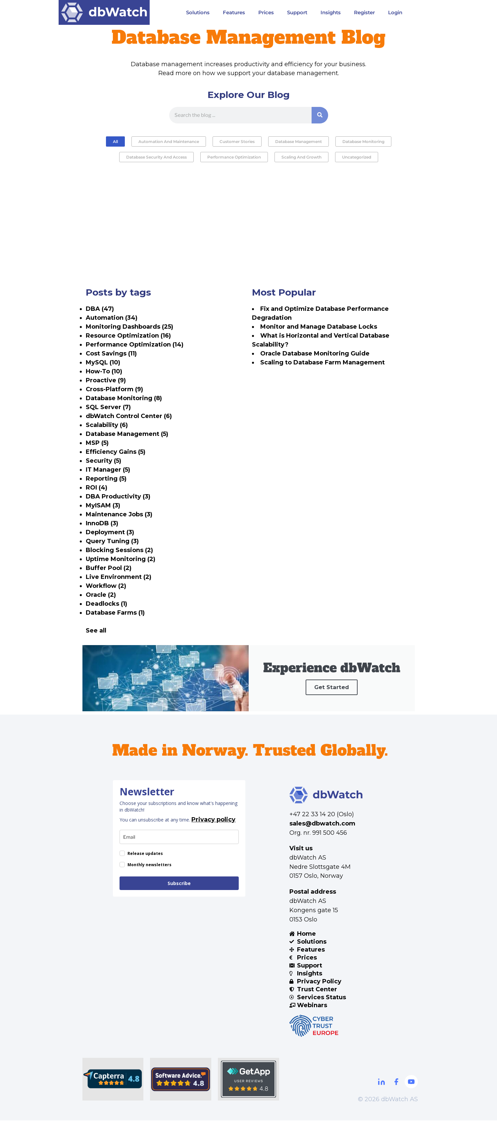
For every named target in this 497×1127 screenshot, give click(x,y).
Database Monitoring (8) (124, 398)
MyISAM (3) (103, 505)
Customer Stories (237, 141)
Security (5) (103, 460)
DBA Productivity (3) (118, 496)
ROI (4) (96, 487)
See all (96, 630)
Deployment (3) (110, 532)
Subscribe (179, 890)
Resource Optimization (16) (128, 335)
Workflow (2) (106, 585)
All (115, 141)
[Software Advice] (180, 1085)
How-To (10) (104, 371)
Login (395, 12)
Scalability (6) (107, 425)
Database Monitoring (363, 141)
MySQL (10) (103, 362)
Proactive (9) (106, 380)
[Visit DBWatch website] (104, 12)
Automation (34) (111, 317)
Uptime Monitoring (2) (120, 559)
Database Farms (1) (115, 612)
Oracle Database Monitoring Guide (315, 353)
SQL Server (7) (108, 407)
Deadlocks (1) (106, 603)
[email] (179, 843)
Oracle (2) (101, 594)
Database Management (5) (127, 434)
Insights (331, 12)
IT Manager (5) (108, 469)
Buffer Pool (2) (108, 568)
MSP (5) (97, 442)
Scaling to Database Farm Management (322, 362)
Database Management (298, 141)
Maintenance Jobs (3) (119, 514)
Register (364, 12)
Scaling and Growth (301, 157)
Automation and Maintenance (168, 141)
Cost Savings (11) (111, 353)
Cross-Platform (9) (114, 389)
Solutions (198, 12)
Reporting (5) (106, 478)
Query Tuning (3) (112, 541)
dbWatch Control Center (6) (129, 416)
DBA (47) (100, 308)
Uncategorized (356, 157)
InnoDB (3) (102, 523)
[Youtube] (411, 1088)
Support (297, 12)
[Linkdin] (381, 1088)
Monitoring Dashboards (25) (129, 326)
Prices (266, 12)
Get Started (331, 698)
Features (234, 12)
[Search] (320, 115)
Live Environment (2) (118, 577)
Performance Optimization (234, 157)
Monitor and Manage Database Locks (318, 326)
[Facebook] (396, 1088)
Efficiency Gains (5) (115, 451)
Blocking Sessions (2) (119, 550)
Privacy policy (213, 826)
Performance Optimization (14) (134, 344)
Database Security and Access (156, 157)
